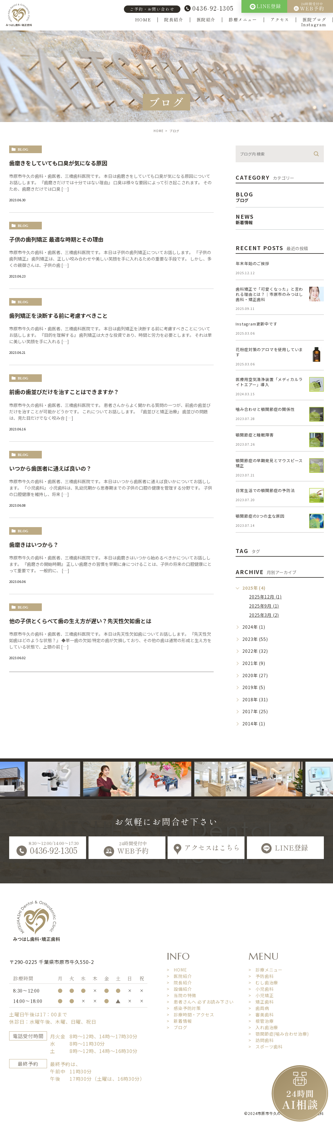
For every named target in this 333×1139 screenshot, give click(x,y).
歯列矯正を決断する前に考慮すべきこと (58, 315)
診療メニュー (243, 19)
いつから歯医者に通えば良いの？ (50, 468)
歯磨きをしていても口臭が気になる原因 (58, 163)
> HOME (177, 970)
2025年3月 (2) (264, 615)
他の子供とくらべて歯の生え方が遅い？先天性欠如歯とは (80, 621)
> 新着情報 (179, 1021)
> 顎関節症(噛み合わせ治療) (278, 1034)
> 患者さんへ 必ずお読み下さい (200, 1002)
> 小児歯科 (261, 989)
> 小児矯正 (261, 995)
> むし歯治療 (263, 982)
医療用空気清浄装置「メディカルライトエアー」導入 (269, 381)
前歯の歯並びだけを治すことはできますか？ (64, 392)
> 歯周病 (258, 1008)
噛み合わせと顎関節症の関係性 (265, 409)
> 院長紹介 (179, 982)
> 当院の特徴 (182, 995)
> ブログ (177, 1027)
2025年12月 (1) (265, 597)
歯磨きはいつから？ (34, 544)
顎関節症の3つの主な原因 (260, 516)
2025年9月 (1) (264, 606)
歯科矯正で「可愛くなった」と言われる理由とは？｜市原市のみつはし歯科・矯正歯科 (269, 294)
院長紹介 (173, 19)
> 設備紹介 (179, 989)
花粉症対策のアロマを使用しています (269, 352)
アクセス (279, 19)
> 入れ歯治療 (263, 1027)
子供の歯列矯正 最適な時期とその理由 (56, 239)
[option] (68, 779)
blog (23, 149)
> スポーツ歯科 (265, 1047)
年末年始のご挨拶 (252, 263)
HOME (143, 19)
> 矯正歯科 (261, 1002)
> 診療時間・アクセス (190, 1014)
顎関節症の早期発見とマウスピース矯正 (269, 463)
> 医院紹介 (179, 976)
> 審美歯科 (261, 1014)
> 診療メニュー (265, 970)
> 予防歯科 (261, 976)
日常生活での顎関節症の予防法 (265, 490)
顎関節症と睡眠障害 (254, 435)
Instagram (314, 24)
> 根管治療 (261, 1021)
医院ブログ (314, 19)
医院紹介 (206, 19)
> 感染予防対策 (184, 1008)
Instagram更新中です (256, 324)
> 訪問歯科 (261, 1040)
